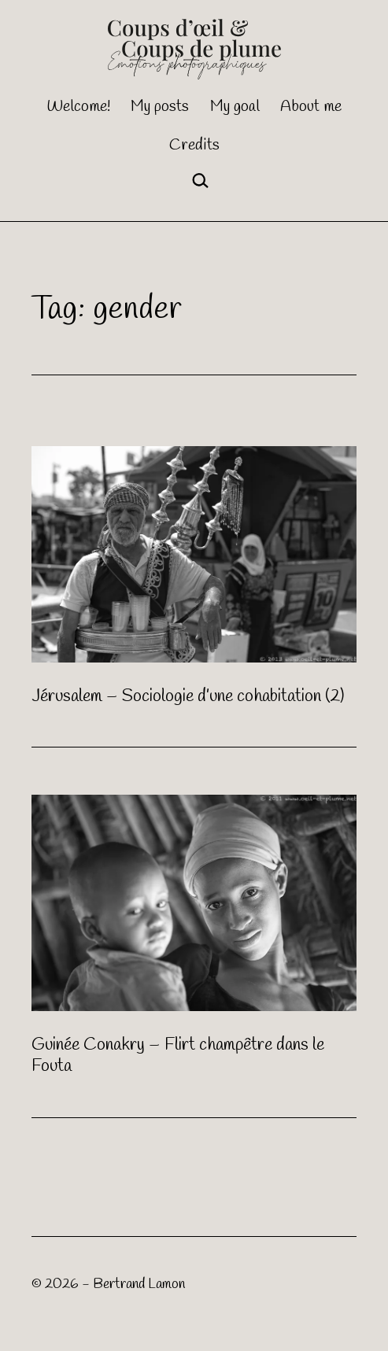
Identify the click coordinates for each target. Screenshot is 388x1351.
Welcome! (78, 106)
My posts (160, 106)
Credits (194, 145)
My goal (235, 106)
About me (311, 106)
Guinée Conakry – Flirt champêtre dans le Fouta (177, 1055)
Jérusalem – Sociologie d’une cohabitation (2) (187, 696)
